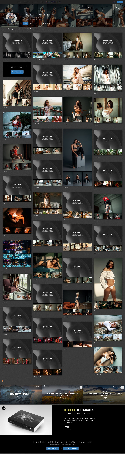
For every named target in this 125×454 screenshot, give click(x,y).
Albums (32, 23)
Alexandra (97, 157)
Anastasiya (7, 268)
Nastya (96, 93)
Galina (5, 59)
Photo (25, 23)
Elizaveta (36, 123)
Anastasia (36, 187)
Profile (39, 23)
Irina (5, 139)
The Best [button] (34, 2)
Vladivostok (31, 29)
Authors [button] (27, 2)
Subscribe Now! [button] (17, 72)
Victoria (96, 59)
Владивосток (39, 19)
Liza (95, 342)
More (67, 427)
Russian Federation (29, 19)
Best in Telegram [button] (71, 448)
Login (114, 2)
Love (65, 91)
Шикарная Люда (39, 377)
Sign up (120, 2)
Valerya (36, 91)
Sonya (5, 171)
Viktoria (36, 313)
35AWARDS (47, 23)
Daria (5, 203)
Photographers (11, 29)
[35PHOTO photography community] (8, 2)
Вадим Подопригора (40, 29)
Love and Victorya (39, 59)
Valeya (96, 221)
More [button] (41, 2)
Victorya (66, 219)
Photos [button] (20, 2)
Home (4, 29)
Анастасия (97, 374)
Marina (36, 155)
